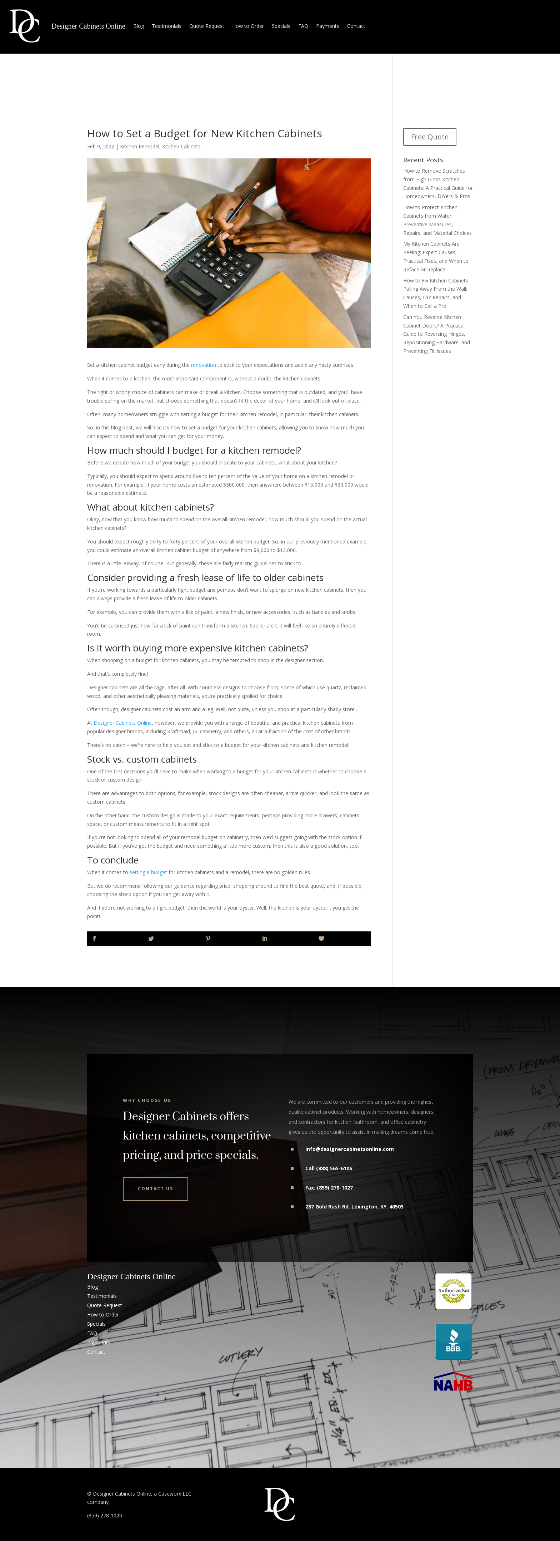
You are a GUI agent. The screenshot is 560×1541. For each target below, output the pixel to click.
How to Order (248, 26)
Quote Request (206, 26)
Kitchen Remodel (139, 146)
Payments (327, 26)
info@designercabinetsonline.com (349, 1149)
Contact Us (155, 1189)
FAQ (303, 26)
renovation (203, 364)
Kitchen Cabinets (181, 146)
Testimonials (166, 26)
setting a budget (148, 872)
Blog (138, 26)
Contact (356, 26)
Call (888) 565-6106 (328, 1168)
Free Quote (430, 137)
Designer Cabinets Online (88, 26)
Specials (281, 26)
